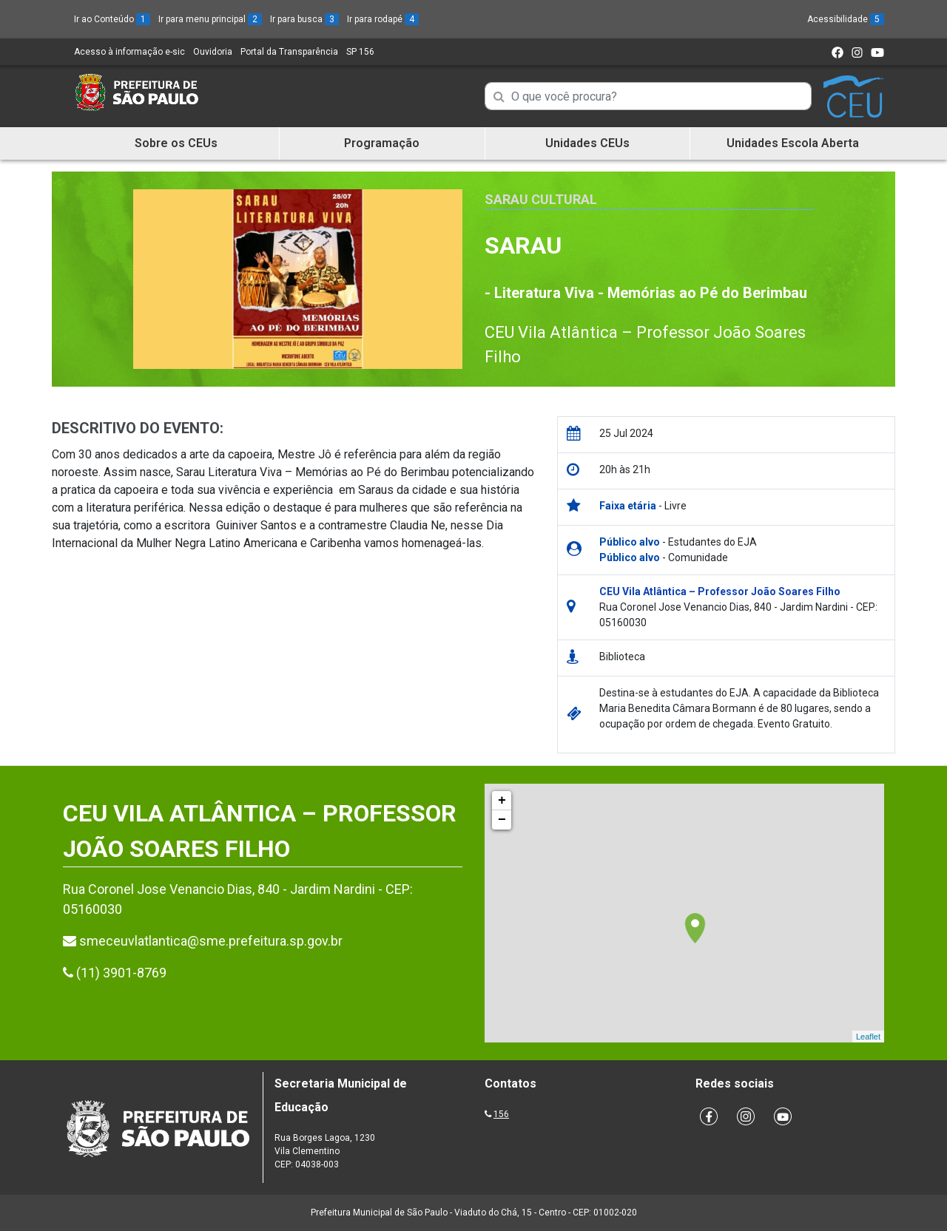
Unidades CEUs (587, 143)
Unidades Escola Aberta (793, 143)
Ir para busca (304, 19)
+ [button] (502, 801)
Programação (381, 143)
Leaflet (868, 1036)
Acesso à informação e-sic (129, 52)
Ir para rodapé (383, 19)
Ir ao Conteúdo (112, 19)
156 (501, 1114)
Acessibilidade (845, 19)
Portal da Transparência (289, 52)
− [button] (502, 820)
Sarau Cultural (541, 199)
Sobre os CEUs (176, 143)
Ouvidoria (212, 52)
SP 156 (360, 52)
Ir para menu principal (210, 19)
